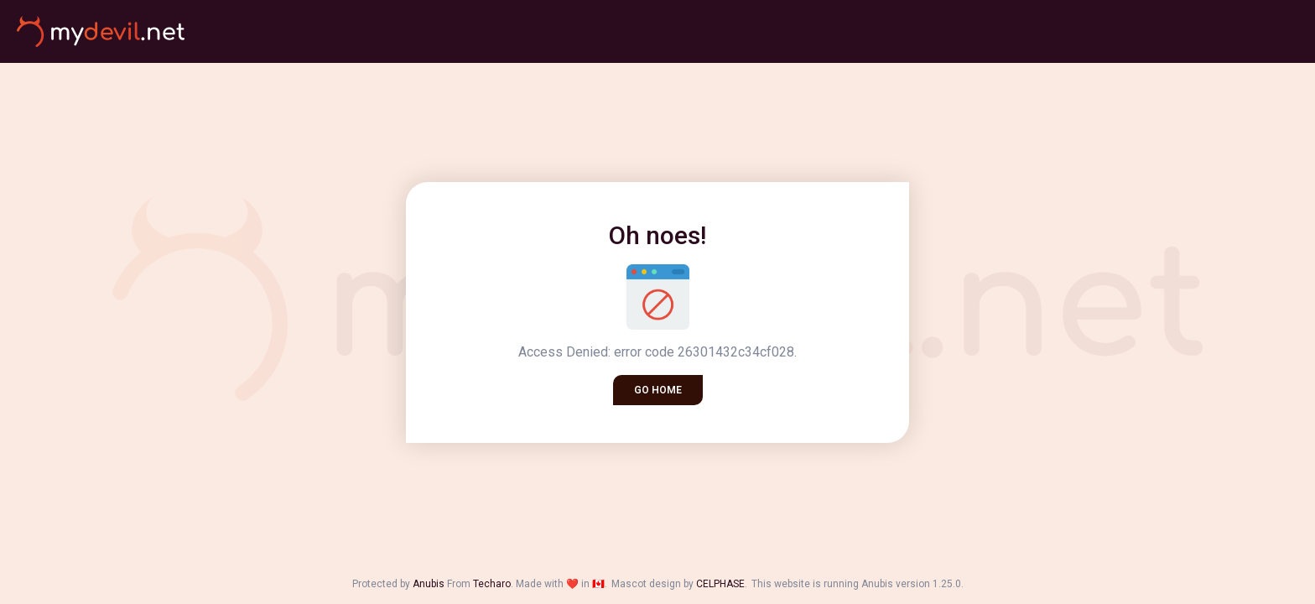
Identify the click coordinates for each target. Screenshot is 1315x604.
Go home (658, 390)
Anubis (428, 584)
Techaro (492, 584)
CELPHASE (720, 584)
